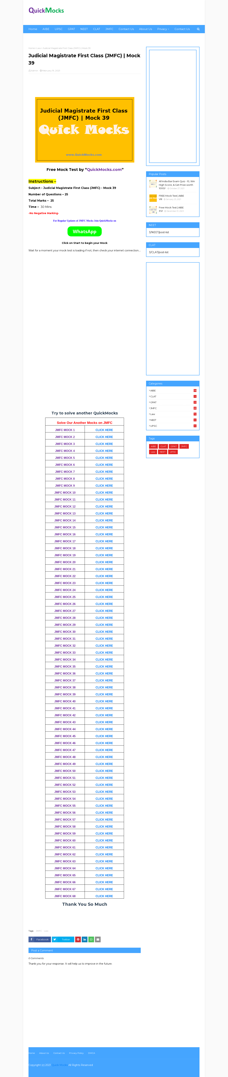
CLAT (173, 396)
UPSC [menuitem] (59, 29)
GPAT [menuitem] (71, 29)
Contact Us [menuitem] (126, 29)
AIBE (173, 390)
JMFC (39, 930)
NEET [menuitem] (84, 29)
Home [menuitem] (32, 29)
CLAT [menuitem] (96, 29)
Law (39, 48)
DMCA (91, 1053)
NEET (173, 420)
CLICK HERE (104, 430)
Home (31, 48)
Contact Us (59, 1053)
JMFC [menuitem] (109, 29)
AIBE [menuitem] (46, 29)
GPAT (173, 402)
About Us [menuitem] (145, 29)
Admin (34, 70)
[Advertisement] (135, 12)
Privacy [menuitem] (162, 29)
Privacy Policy (76, 1053)
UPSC (173, 425)
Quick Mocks (60, 1065)
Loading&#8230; (84, 339)
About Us (44, 1053)
